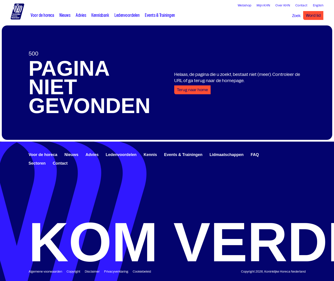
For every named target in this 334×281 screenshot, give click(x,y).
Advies (92, 154)
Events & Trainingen (183, 154)
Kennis (150, 154)
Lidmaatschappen (226, 154)
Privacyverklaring (116, 271)
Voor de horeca (43, 154)
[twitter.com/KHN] (296, 154)
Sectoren (37, 163)
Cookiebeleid (142, 271)
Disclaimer (92, 271)
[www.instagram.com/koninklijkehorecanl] (304, 154)
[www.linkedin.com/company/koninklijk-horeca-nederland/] (293, 154)
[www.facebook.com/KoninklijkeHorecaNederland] (289, 154)
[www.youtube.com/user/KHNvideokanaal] (300, 154)
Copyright (73, 271)
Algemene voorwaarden (45, 271)
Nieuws (71, 154)
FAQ (255, 154)
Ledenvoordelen (121, 154)
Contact (60, 163)
